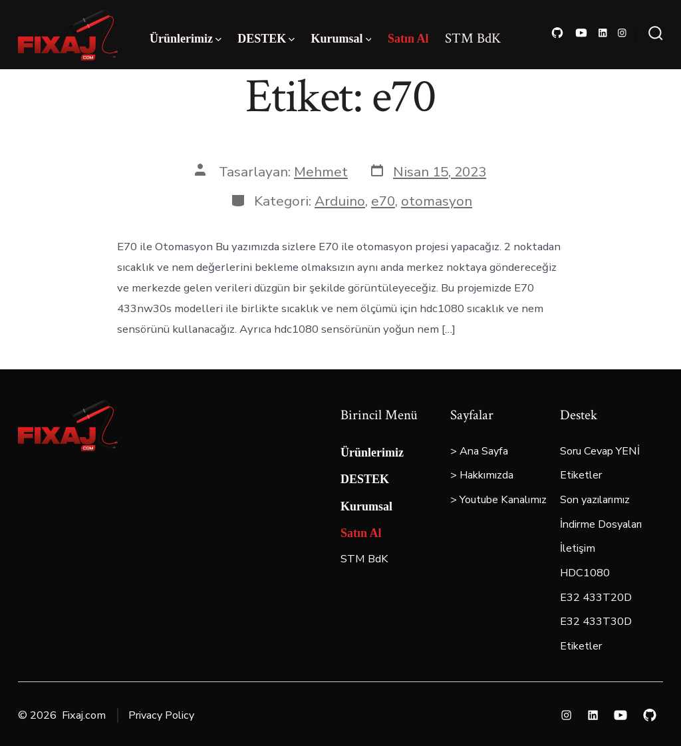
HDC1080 (585, 573)
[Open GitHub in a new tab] (557, 33)
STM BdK (473, 38)
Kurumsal (341, 38)
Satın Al (408, 38)
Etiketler (581, 475)
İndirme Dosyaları (601, 524)
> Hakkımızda (481, 475)
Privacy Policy (161, 715)
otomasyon (436, 201)
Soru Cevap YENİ (600, 451)
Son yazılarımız (595, 499)
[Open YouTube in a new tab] (581, 33)
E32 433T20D (596, 597)
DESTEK (266, 38)
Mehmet (321, 171)
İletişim (577, 548)
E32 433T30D (596, 621)
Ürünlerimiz (185, 38)
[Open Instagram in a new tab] (622, 33)
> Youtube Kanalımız (498, 499)
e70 (383, 201)
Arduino (340, 201)
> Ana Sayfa (479, 451)
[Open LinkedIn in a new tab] (603, 33)
